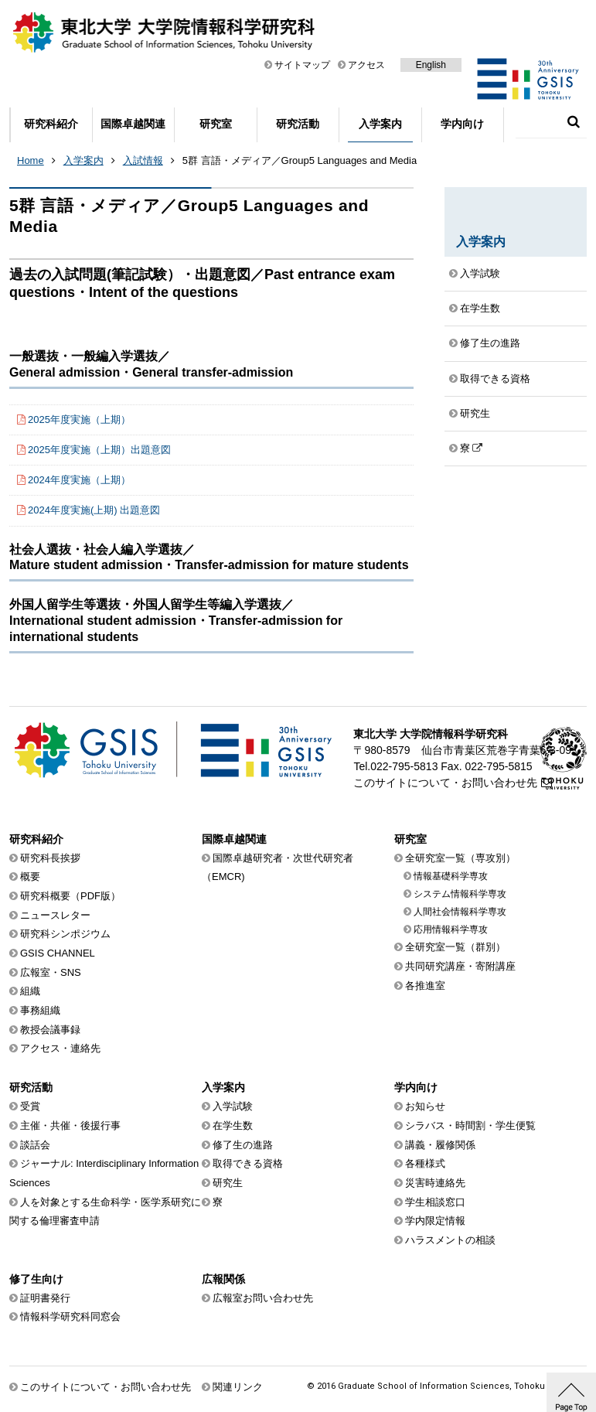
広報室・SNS (50, 972)
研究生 (475, 413)
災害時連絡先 (435, 1183)
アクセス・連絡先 (60, 1048)
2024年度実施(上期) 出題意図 (94, 510)
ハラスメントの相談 (450, 1240)
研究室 (215, 124)
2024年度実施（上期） (79, 480)
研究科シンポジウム (65, 934)
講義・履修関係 (440, 1145)
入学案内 (380, 124)
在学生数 (480, 308)
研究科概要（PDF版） (70, 896)
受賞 (30, 1106)
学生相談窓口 (435, 1202)
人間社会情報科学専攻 (460, 911)
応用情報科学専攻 (451, 929)
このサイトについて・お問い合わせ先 (445, 782)
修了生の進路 (490, 343)
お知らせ (425, 1106)
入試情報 (143, 160)
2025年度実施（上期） (79, 419)
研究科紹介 (51, 124)
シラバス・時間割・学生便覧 (470, 1125)
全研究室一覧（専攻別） (460, 858)
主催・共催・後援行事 (70, 1125)
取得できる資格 (495, 378)
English (431, 65)
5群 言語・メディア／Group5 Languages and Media (299, 160)
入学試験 (480, 273)
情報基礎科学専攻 (451, 876)
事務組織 (40, 1010)
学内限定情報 (435, 1220)
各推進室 (425, 985)
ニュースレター (55, 915)
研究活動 (297, 124)
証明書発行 (45, 1298)
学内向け (462, 124)
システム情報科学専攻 (460, 893)
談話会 (35, 1145)
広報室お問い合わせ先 (263, 1298)
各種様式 (425, 1163)
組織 (30, 991)
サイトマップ (302, 65)
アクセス (366, 65)
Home (30, 160)
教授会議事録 (50, 1029)
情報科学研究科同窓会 (70, 1316)
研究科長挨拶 (50, 858)
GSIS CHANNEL (57, 953)
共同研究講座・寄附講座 (460, 966)
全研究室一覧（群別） (455, 947)
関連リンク (238, 1387)
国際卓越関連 (132, 124)
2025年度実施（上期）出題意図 (99, 449)
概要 (30, 876)
